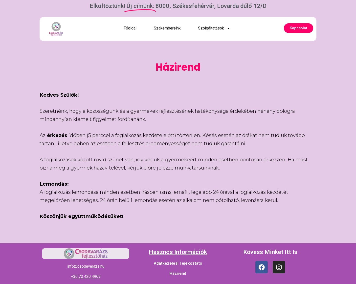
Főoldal (130, 28)
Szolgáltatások (214, 28)
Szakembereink (167, 28)
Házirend (178, 273)
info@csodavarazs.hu (85, 266)
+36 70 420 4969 (86, 276)
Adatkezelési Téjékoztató (178, 263)
